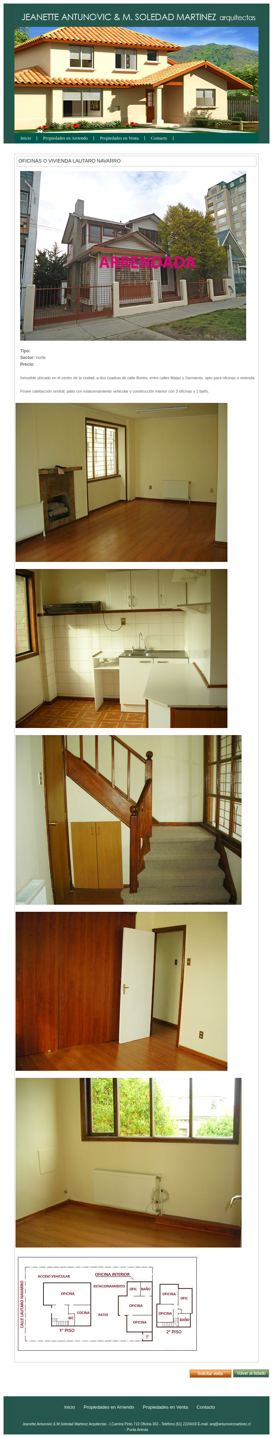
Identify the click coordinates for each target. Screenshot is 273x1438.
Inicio (25, 138)
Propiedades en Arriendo (65, 138)
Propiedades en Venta (119, 138)
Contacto (159, 138)
